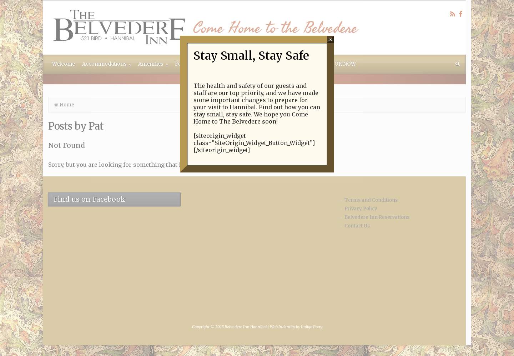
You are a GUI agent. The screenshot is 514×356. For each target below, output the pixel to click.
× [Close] (330, 39)
